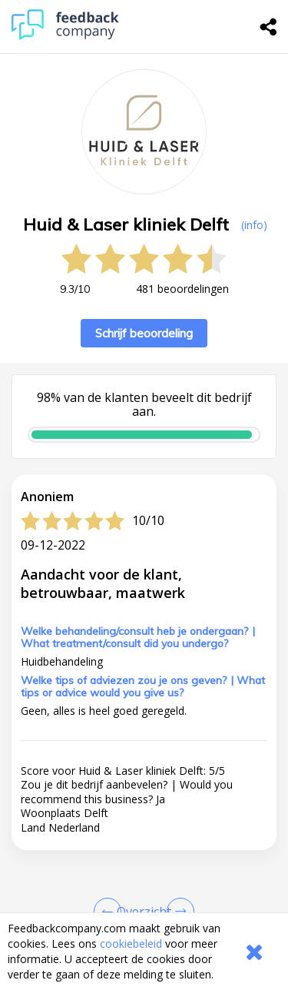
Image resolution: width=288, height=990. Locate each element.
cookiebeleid (131, 943)
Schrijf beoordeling (144, 333)
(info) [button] (254, 225)
